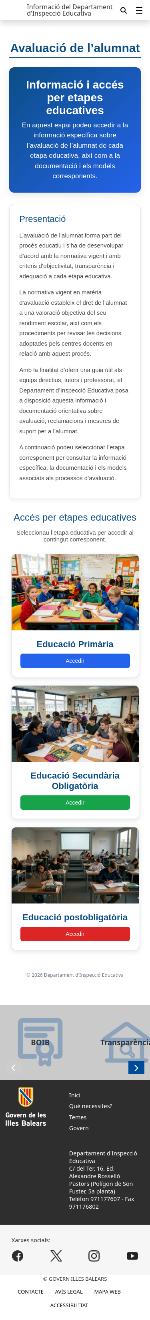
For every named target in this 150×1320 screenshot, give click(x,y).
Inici (74, 1095)
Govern (79, 1128)
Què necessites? (90, 1106)
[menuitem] (139, 10)
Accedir (75, 661)
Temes (78, 1117)
